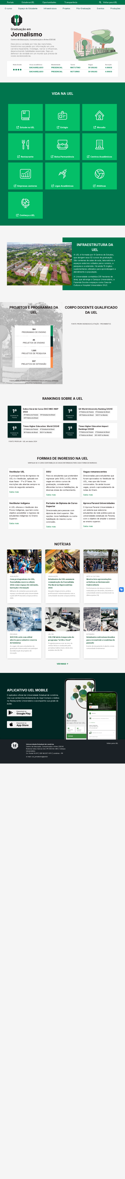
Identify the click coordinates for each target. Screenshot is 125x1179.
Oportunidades (49, 2)
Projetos (66, 8)
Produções (115, 8)
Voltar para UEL (110, 2)
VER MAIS (62, 664)
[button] (12, 263)
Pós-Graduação (83, 8)
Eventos (100, 8)
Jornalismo (26, 34)
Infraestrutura (50, 8)
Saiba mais (14, 492)
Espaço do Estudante (27, 8)
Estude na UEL (28, 2)
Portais (10, 2)
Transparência (70, 2)
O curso (8, 8)
